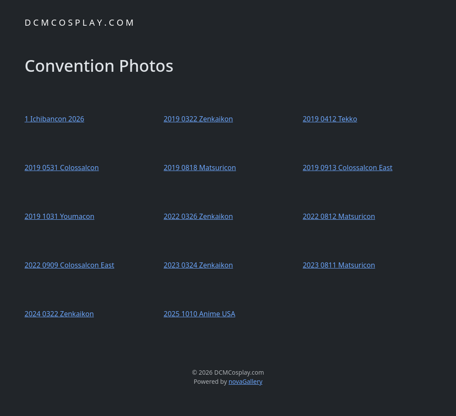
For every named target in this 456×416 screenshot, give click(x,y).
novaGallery (246, 381)
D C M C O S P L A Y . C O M (79, 22)
